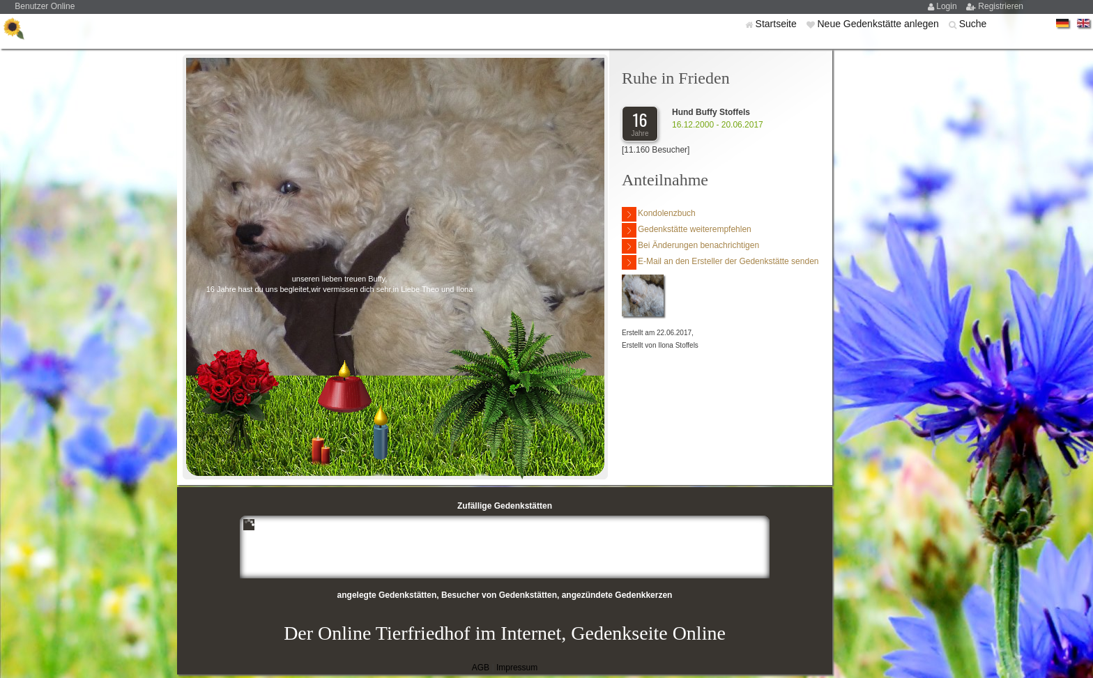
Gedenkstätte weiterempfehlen (686, 230)
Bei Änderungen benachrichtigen (690, 246)
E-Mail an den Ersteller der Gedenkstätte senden (720, 262)
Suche (973, 23)
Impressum (516, 667)
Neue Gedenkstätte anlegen (879, 23)
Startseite (778, 23)
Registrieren (1000, 6)
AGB (480, 667)
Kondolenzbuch (659, 214)
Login (947, 6)
